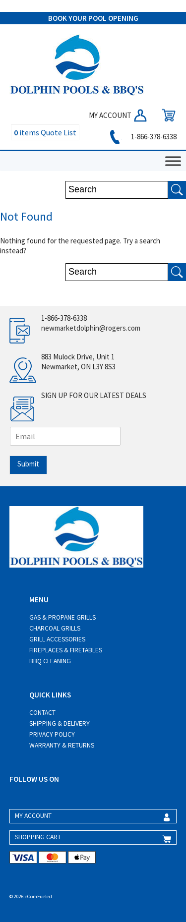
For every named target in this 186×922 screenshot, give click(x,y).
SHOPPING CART (38, 837)
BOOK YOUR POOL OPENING (93, 18)
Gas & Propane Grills (62, 617)
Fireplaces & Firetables (65, 650)
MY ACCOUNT (118, 115)
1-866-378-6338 (142, 136)
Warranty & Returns (61, 745)
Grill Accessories (57, 639)
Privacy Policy (52, 734)
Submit (28, 463)
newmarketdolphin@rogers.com (90, 328)
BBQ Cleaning (50, 661)
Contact (42, 712)
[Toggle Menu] (173, 161)
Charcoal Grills (54, 628)
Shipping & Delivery (59, 723)
